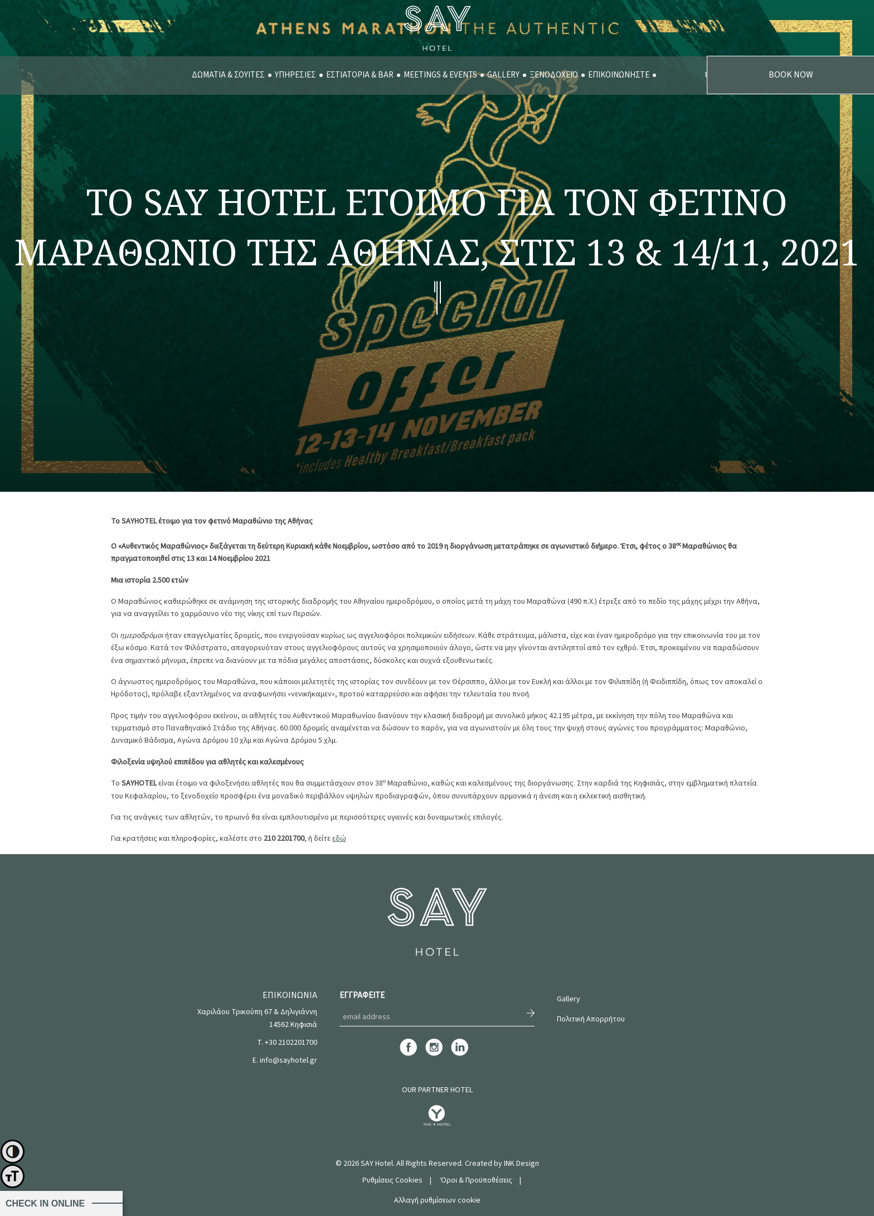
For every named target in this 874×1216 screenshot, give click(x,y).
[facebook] (408, 1054)
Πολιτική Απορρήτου (591, 1019)
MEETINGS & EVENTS (440, 75)
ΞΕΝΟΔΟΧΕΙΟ (554, 75)
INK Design (521, 1163)
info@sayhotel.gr (288, 1060)
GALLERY (503, 75)
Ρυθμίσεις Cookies (392, 1180)
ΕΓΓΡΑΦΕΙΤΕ (362, 995)
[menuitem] (228, 75)
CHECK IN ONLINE (45, 1203)
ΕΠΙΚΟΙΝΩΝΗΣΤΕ (618, 75)
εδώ (339, 838)
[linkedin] (459, 1054)
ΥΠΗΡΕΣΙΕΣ (295, 75)
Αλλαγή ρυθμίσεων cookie (437, 1200)
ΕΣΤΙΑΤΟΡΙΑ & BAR (360, 75)
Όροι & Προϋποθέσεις (476, 1180)
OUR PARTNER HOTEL (437, 1090)
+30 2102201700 (291, 1042)
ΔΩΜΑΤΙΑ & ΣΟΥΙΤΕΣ (228, 75)
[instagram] (434, 1054)
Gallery (568, 999)
